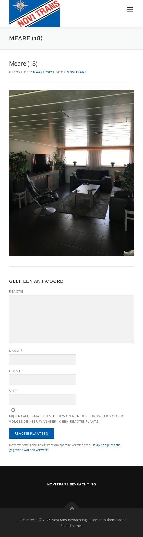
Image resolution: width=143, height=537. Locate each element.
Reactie (16, 291)
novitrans (77, 72)
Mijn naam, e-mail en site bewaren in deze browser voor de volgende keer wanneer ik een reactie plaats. (67, 419)
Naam (16, 351)
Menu (129, 9)
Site (13, 391)
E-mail (16, 371)
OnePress (98, 519)
